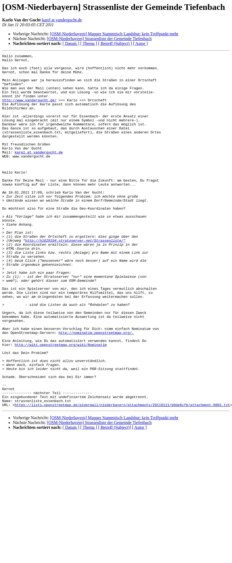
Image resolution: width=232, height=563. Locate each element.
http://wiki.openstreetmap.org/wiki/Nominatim (61, 403)
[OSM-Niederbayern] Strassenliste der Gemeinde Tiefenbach (99, 38)
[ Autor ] (140, 43)
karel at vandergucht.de (62, 20)
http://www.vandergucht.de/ (29, 109)
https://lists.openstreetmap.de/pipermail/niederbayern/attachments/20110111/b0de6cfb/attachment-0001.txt (122, 475)
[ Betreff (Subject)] (114, 498)
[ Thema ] (88, 43)
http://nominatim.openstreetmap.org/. (96, 388)
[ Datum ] (70, 43)
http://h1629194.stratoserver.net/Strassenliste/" (75, 278)
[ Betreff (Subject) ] (115, 43)
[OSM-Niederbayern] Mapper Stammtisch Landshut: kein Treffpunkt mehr (114, 34)
